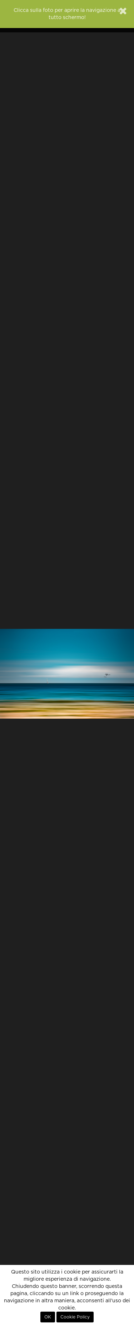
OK (47, 1317)
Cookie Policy (75, 1317)
